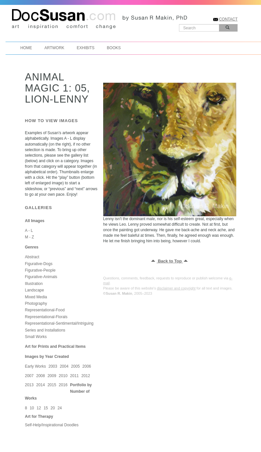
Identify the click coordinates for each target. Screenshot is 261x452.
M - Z (29, 237)
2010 (63, 376)
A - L (29, 230)
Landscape (34, 290)
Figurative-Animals (41, 277)
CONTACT (228, 19)
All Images (35, 221)
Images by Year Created (47, 356)
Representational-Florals (46, 317)
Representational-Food (45, 310)
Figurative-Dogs (39, 263)
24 (60, 408)
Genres (31, 247)
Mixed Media (36, 297)
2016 (63, 385)
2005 (75, 366)
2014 (40, 385)
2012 (85, 376)
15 (46, 408)
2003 (52, 366)
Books (114, 48)
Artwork (54, 48)
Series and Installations (45, 330)
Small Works (36, 336)
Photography (36, 303)
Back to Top (169, 261)
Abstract (32, 257)
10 (32, 408)
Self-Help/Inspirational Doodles (52, 425)
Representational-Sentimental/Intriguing (59, 323)
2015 (52, 385)
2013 (29, 385)
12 (39, 408)
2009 (52, 376)
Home (26, 48)
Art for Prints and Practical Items (55, 346)
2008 (40, 376)
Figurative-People (40, 270)
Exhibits (86, 48)
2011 (74, 376)
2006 (86, 366)
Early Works (35, 366)
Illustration (34, 283)
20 (52, 408)
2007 (29, 376)
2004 (64, 366)
